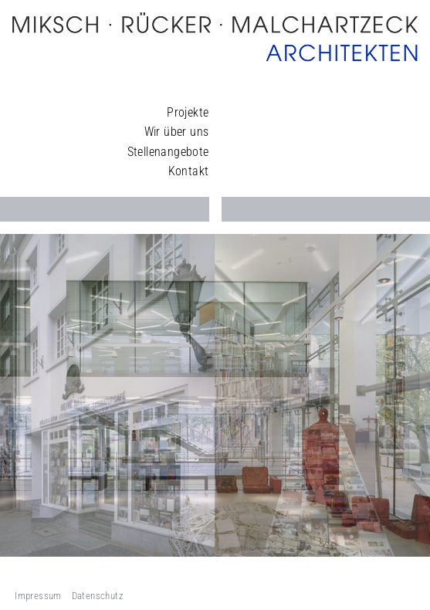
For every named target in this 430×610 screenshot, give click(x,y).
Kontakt (188, 171)
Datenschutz (98, 596)
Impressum (38, 596)
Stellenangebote (168, 151)
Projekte (187, 112)
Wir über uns (176, 131)
